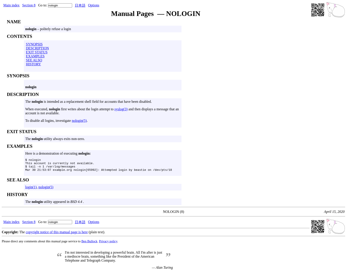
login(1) (31, 190)
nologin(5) (79, 120)
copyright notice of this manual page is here (57, 235)
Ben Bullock (89, 244)
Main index (11, 5)
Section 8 (28, 5)
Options (93, 5)
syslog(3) (121, 109)
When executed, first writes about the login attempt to (69, 109)
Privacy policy (108, 244)
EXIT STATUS (37, 52)
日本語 (80, 5)
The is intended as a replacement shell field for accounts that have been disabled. (88, 101)
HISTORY (33, 64)
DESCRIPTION (37, 48)
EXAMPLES (35, 56)
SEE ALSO (34, 60)
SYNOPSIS (34, 44)
